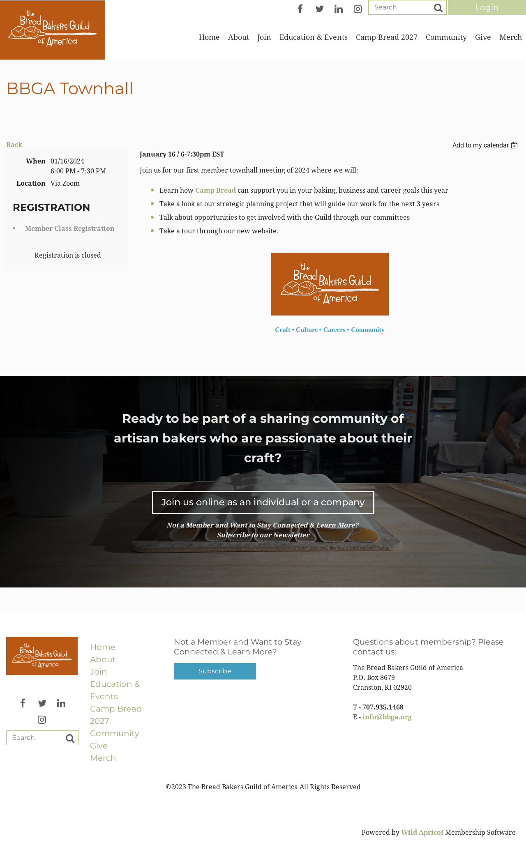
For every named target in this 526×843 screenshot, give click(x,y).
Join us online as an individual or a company (263, 502)
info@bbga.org (387, 717)
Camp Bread (215, 190)
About (102, 659)
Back (14, 145)
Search (438, 7)
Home (102, 647)
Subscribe (214, 671)
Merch (103, 758)
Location (31, 183)
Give (99, 746)
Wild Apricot (422, 832)
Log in (487, 7)
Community (114, 733)
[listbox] (486, 145)
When (36, 161)
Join (98, 672)
